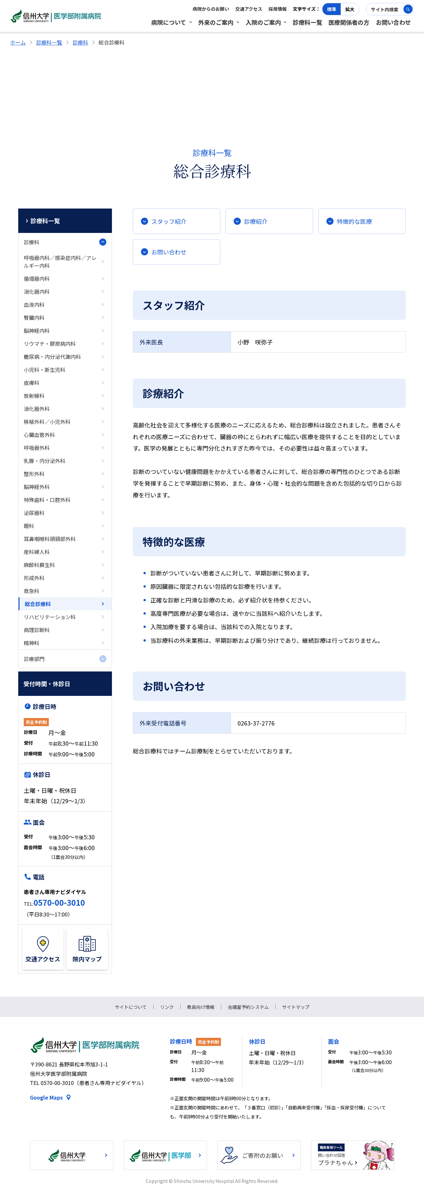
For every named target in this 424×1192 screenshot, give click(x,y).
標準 (331, 9)
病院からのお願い (211, 9)
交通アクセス (248, 9)
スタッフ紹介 (168, 221)
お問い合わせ (393, 22)
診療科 (80, 42)
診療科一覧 (307, 22)
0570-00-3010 (59, 902)
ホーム (18, 42)
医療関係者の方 (348, 22)
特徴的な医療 (354, 221)
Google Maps (46, 1097)
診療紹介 (255, 221)
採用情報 (277, 9)
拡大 (349, 9)
